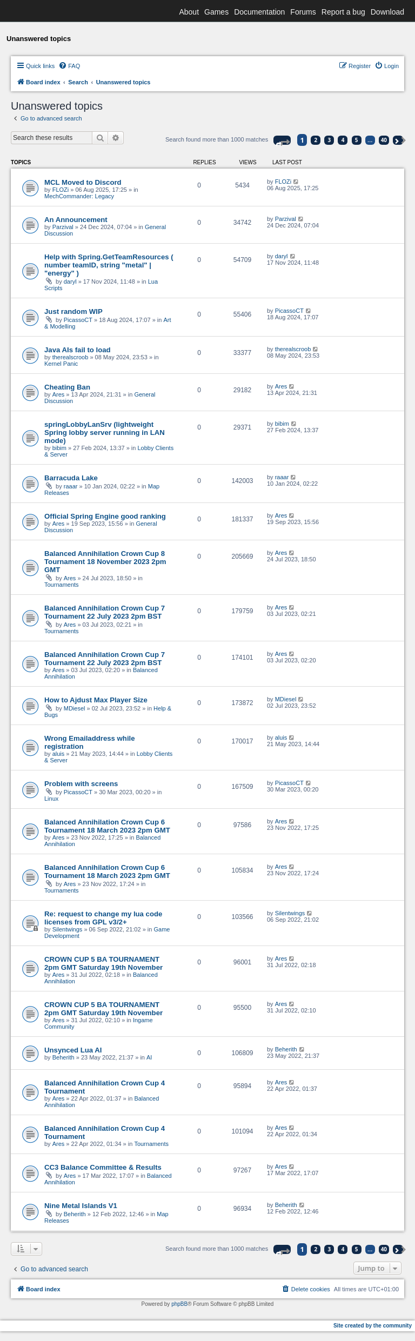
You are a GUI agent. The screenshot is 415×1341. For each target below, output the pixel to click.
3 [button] (329, 140)
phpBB (179, 1304)
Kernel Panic (61, 363)
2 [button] (316, 140)
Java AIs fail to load (77, 350)
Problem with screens (81, 784)
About (189, 12)
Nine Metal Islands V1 (80, 1206)
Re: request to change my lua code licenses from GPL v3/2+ (103, 918)
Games (216, 12)
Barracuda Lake (71, 478)
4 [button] (343, 140)
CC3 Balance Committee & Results (103, 1167)
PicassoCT (78, 320)
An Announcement (76, 220)
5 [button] (356, 140)
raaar (71, 486)
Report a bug (343, 12)
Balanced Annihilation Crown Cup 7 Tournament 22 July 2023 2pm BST (104, 612)
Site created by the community (372, 1326)
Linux (51, 798)
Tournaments (61, 584)
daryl (70, 281)
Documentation (259, 12)
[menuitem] (69, 65)
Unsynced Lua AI (73, 1050)
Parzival (62, 227)
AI (149, 1057)
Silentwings (67, 929)
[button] (282, 140)
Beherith (63, 1057)
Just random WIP (73, 311)
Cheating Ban (67, 387)
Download (387, 12)
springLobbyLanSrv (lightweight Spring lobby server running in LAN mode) (104, 432)
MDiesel (74, 708)
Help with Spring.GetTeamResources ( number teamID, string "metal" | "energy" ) (108, 265)
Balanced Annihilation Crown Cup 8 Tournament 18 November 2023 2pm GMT (105, 561)
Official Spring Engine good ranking (105, 516)
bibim (59, 448)
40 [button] (384, 140)
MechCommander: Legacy (79, 196)
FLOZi (60, 189)
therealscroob (70, 357)
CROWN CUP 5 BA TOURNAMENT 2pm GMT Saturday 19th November (103, 963)
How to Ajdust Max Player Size (96, 700)
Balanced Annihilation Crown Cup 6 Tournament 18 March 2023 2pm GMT (107, 826)
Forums (303, 12)
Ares (58, 394)
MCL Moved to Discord (83, 182)
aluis (58, 753)
